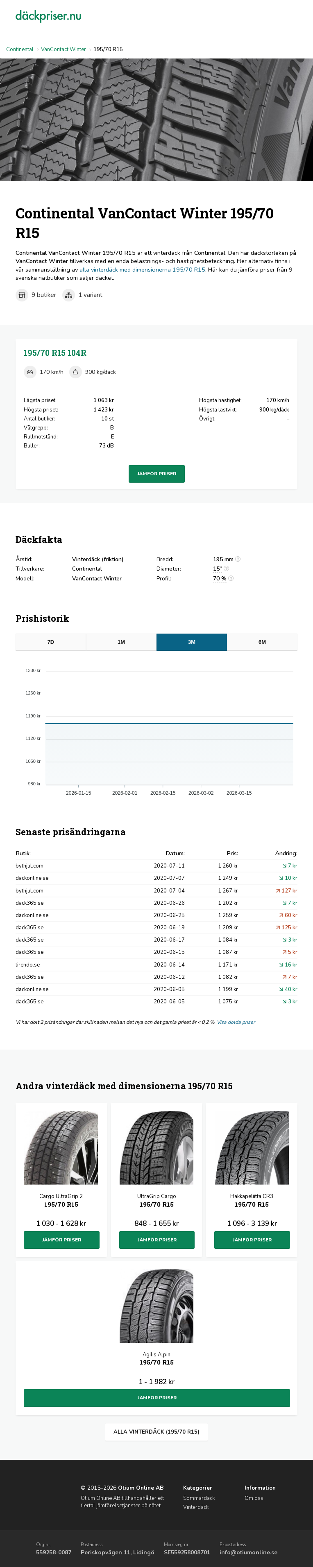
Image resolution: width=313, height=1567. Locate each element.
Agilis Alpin (157, 1359)
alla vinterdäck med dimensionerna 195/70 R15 (142, 269)
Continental (20, 49)
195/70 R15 (55, 353)
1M (121, 642)
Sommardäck (199, 1498)
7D (51, 642)
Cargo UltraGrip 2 (61, 1201)
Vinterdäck (196, 1507)
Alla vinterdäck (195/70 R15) (156, 1432)
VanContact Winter (63, 49)
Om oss (254, 1498)
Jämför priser (156, 473)
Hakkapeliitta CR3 (251, 1201)
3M (191, 642)
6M (262, 642)
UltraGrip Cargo (156, 1201)
